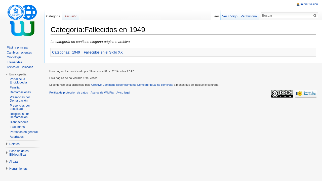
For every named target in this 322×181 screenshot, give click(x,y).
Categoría (53, 16)
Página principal (17, 47)
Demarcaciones (20, 92)
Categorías (60, 52)
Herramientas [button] (18, 168)
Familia (15, 87)
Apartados (17, 137)
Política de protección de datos (68, 92)
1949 (76, 52)
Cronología (14, 57)
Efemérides (14, 62)
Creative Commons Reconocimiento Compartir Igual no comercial (132, 84)
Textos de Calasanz (20, 67)
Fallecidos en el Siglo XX (103, 52)
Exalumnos (17, 127)
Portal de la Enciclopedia (18, 80)
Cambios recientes (19, 52)
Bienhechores (19, 122)
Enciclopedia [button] (17, 74)
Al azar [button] (14, 161)
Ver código (229, 16)
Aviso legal (123, 92)
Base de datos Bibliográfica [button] (19, 152)
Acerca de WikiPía (102, 92)
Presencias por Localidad (20, 107)
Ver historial (249, 16)
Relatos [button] (14, 144)
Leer (216, 16)
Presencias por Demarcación (20, 99)
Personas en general (24, 132)
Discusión (70, 16)
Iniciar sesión (309, 4)
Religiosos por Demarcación (19, 115)
